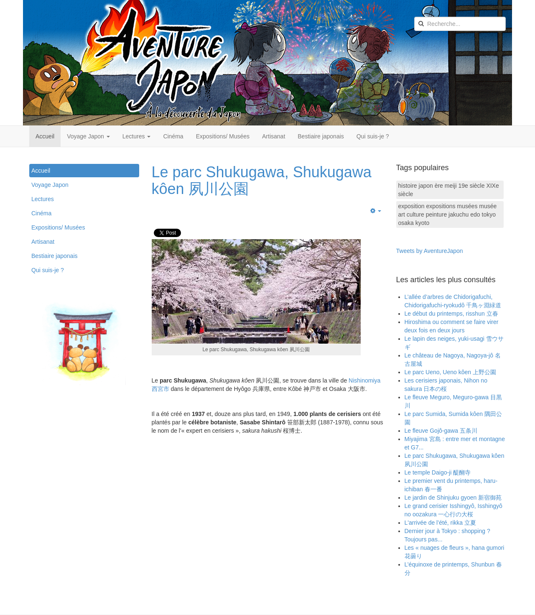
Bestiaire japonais (321, 136)
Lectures (136, 136)
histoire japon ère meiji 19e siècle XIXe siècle (448, 189)
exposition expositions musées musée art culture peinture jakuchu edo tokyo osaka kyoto (447, 214)
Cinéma (173, 136)
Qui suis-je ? (373, 136)
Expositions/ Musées (223, 136)
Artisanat (273, 136)
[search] (460, 24)
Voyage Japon (88, 136)
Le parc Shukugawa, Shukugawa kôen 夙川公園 (262, 180)
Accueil (45, 136)
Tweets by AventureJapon (429, 251)
